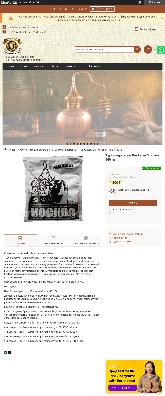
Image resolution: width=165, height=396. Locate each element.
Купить (133, 203)
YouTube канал (90, 66)
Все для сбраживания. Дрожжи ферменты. (53, 149)
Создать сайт (25, 2)
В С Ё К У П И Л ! (102, 8)
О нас (24, 66)
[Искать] (137, 49)
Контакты (70, 66)
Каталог (38, 66)
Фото (55, 66)
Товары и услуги (18, 149)
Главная (10, 66)
